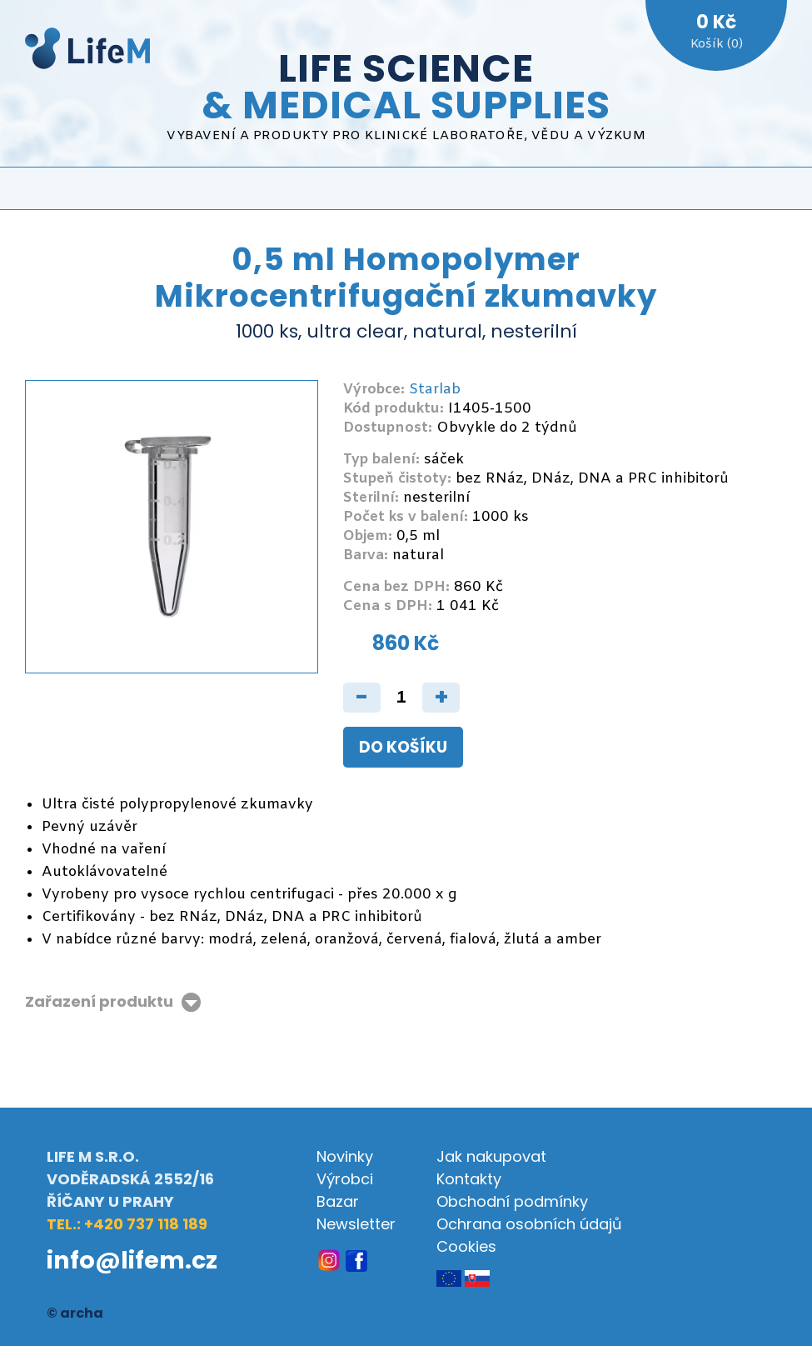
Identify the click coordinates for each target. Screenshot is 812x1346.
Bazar (337, 1201)
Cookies (466, 1246)
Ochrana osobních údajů (529, 1223)
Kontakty (468, 1178)
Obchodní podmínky (512, 1201)
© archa (75, 1313)
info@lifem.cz (132, 1260)
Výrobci (344, 1178)
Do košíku (403, 747)
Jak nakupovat (491, 1156)
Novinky (344, 1156)
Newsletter (356, 1223)
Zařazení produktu (99, 1002)
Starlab (435, 389)
